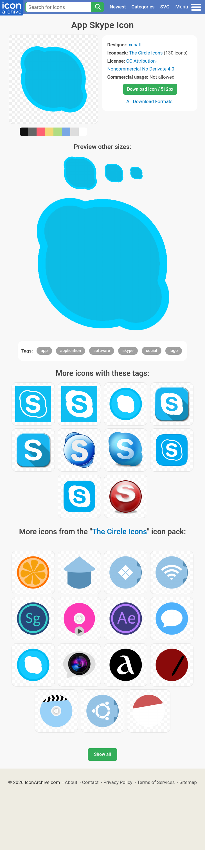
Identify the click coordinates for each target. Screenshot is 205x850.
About (71, 782)
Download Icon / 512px (150, 89)
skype (127, 350)
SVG (165, 7)
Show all (102, 754)
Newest (118, 7)
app (44, 350)
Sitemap (188, 782)
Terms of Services (156, 782)
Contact (90, 782)
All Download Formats (149, 101)
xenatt (135, 44)
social (151, 350)
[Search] (97, 7)
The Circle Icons (146, 53)
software (101, 350)
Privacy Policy (117, 782)
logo (174, 350)
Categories (143, 7)
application (70, 350)
